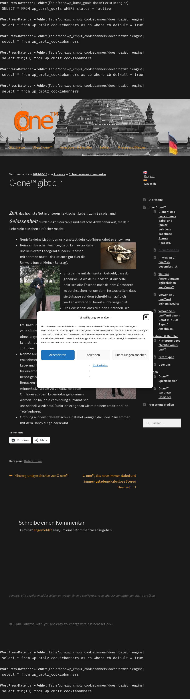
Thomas (59, 174)
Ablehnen (93, 355)
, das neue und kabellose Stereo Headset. (109, 481)
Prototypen (166, 357)
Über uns (164, 365)
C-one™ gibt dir (168, 250)
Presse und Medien (132, 147)
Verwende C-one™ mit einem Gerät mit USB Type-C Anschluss (169, 319)
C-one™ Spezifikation (167, 378)
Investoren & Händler (76, 147)
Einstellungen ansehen (130, 355)
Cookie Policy (100, 365)
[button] (146, 317)
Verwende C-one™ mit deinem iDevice (168, 299)
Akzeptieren (57, 355)
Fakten (105, 147)
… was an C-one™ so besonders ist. (168, 262)
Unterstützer (33, 461)
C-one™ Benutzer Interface (164, 392)
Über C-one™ (42, 147)
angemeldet (43, 530)
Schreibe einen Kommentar (87, 174)
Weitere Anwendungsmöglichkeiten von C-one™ (168, 280)
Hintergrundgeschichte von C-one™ (41, 476)
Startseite (17, 147)
